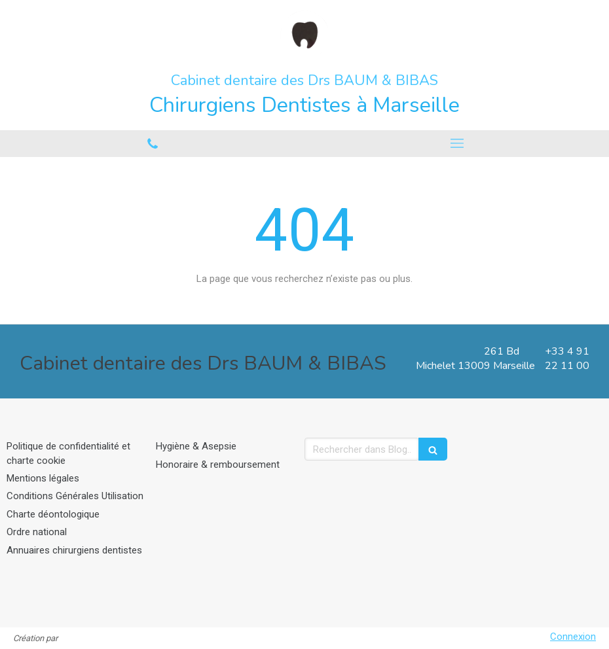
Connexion (573, 636)
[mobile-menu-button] (456, 143)
